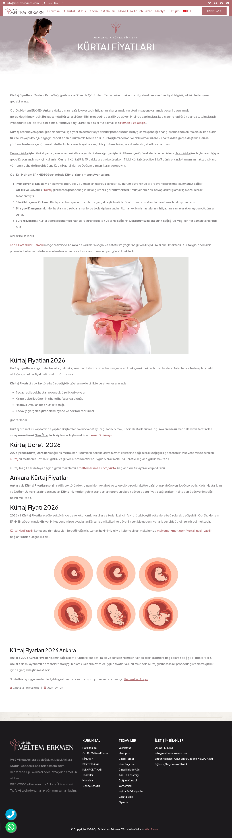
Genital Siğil (126, 796)
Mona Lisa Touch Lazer (135, 11)
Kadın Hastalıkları (102, 11)
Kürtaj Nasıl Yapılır (22, 530)
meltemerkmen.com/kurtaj (98, 468)
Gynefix (123, 802)
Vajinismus (125, 747)
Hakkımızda (89, 747)
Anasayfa (101, 38)
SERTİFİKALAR (91, 764)
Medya (160, 11)
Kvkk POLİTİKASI (92, 769)
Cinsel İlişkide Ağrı (129, 769)
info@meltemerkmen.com (23, 3)
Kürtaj (48, 190)
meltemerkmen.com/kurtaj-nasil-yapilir (184, 530)
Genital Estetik (75, 11)
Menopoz (124, 753)
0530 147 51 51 (56, 3)
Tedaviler (87, 775)
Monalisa (87, 780)
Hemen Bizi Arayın (100, 435)
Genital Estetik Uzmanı (24, 687)
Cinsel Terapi (126, 758)
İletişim (174, 11)
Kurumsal (54, 11)
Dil (187, 11)
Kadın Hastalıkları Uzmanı (27, 245)
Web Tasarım (152, 829)
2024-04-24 (53, 687)
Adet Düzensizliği (129, 775)
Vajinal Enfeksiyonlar (131, 791)
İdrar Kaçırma (126, 764)
